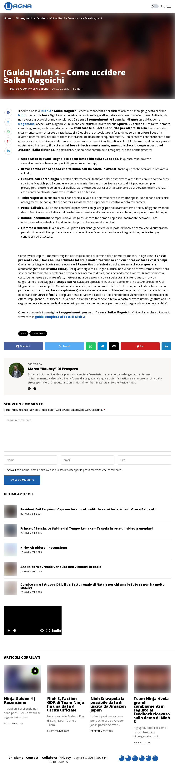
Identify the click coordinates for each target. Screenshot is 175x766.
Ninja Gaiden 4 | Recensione (20, 700)
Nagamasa (26, 124)
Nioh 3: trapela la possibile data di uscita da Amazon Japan (108, 704)
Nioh (21, 115)
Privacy (65, 757)
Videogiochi (24, 18)
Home (8, 18)
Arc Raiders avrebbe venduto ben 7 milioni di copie (61, 567)
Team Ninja (38, 333)
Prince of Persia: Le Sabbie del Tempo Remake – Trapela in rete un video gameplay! (86, 528)
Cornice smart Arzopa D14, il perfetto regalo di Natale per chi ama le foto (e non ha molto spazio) (92, 586)
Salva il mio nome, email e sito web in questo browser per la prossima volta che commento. (64, 470)
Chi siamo (16, 757)
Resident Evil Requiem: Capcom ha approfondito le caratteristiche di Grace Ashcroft (88, 509)
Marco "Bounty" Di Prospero (29, 89)
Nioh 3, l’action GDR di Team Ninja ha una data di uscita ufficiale (65, 704)
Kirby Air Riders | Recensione (43, 547)
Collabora (49, 757)
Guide (41, 18)
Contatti (32, 757)
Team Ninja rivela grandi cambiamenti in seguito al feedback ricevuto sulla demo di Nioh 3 (152, 710)
